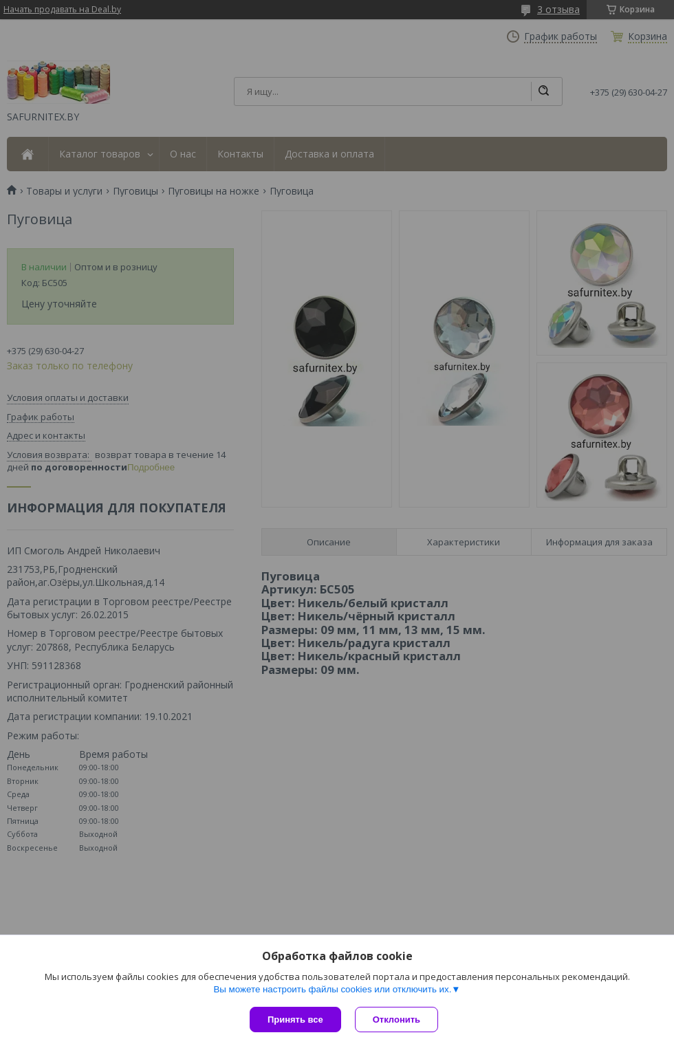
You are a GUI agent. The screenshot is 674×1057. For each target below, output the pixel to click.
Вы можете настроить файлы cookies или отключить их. (332, 989)
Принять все (295, 1019)
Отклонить (396, 1019)
